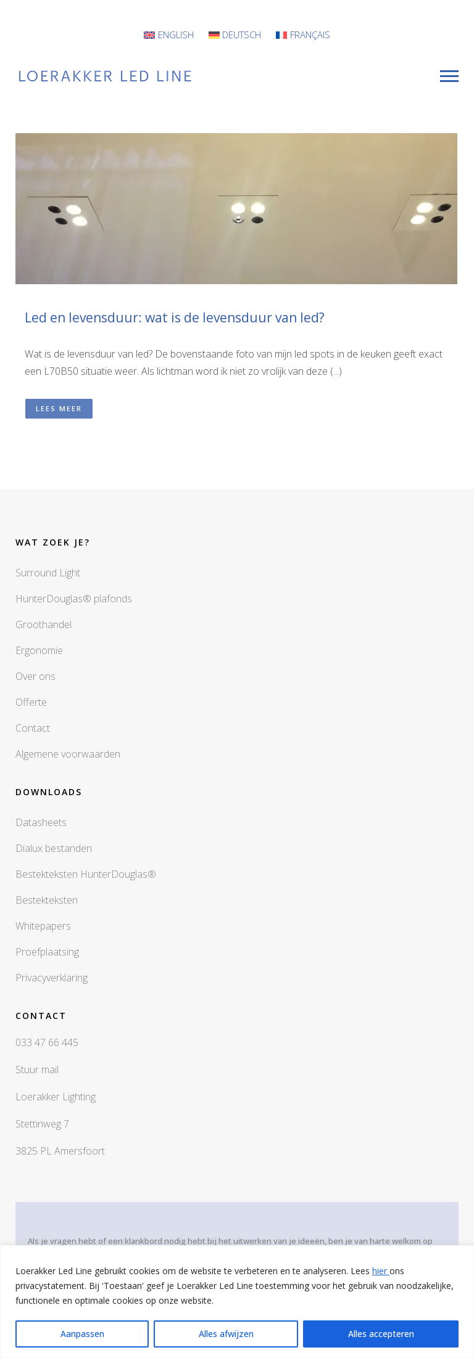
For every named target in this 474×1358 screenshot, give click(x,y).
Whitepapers (43, 926)
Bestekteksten (46, 900)
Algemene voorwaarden (67, 754)
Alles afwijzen (226, 1334)
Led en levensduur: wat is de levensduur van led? (175, 317)
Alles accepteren (381, 1334)
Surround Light (47, 572)
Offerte (31, 702)
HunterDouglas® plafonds (73, 598)
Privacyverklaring (51, 977)
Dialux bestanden (53, 848)
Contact (32, 728)
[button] (237, 282)
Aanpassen (82, 1334)
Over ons (35, 676)
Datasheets (41, 822)
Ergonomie (39, 650)
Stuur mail (37, 1069)
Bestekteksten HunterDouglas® (85, 874)
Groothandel (43, 624)
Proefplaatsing (47, 952)
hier (380, 1271)
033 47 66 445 (46, 1042)
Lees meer (59, 408)
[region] (237, 1301)
